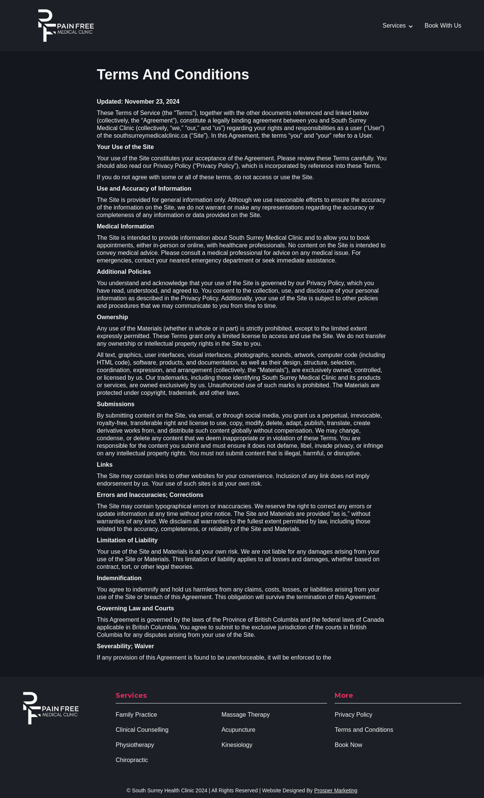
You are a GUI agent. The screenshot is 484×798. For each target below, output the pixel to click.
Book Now (348, 745)
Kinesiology (237, 745)
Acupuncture (239, 730)
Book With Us (443, 25)
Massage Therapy (246, 714)
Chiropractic (132, 760)
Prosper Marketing (335, 790)
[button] (402, 25)
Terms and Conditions (364, 730)
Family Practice (136, 714)
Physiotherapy (135, 745)
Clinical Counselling (142, 730)
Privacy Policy (353, 714)
